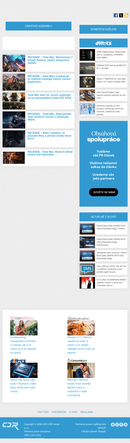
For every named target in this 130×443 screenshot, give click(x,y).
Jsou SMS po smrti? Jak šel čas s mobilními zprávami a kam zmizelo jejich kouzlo (111, 269)
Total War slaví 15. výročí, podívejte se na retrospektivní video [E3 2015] (49, 96)
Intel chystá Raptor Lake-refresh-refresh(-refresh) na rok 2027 (111, 95)
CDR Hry (103, 43)
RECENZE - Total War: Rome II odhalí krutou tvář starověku (50, 153)
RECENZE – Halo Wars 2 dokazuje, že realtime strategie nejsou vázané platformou (49, 79)
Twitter (43, 412)
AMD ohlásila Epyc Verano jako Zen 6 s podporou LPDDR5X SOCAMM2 (111, 55)
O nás (73, 412)
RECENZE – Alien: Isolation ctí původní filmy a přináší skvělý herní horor (49, 136)
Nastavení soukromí (34, 438)
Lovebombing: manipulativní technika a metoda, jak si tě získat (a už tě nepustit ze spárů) (23, 345)
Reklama (87, 412)
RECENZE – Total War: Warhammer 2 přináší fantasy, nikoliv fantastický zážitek (50, 60)
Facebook (59, 412)
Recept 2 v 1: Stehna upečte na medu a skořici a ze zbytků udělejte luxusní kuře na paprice (81, 345)
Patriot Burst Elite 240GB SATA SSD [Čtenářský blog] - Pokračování (111, 242)
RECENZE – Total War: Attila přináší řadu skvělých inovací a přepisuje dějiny (49, 117)
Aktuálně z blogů (103, 216)
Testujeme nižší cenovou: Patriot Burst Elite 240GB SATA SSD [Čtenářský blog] (112, 255)
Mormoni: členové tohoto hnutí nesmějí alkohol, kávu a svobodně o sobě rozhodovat (79, 387)
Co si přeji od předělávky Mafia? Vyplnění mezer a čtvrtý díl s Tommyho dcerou (111, 282)
